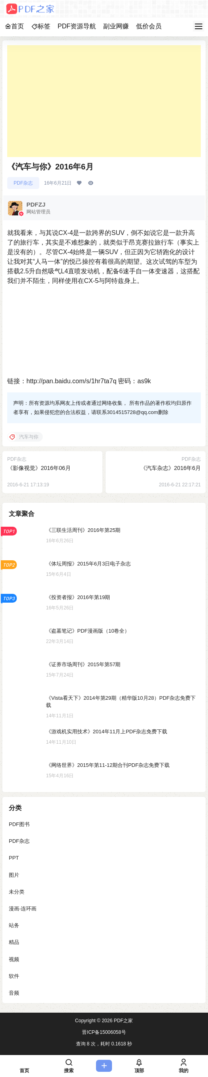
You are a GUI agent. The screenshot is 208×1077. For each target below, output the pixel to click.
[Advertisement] (104, 101)
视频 (14, 959)
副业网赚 (116, 26)
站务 (14, 925)
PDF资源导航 (77, 26)
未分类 (16, 892)
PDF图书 (19, 824)
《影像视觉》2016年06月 (39, 468)
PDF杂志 (23, 183)
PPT (14, 858)
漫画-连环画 (22, 909)
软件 (14, 976)
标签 (40, 26)
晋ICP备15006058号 (104, 1032)
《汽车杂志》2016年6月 (170, 468)
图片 (14, 875)
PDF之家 (122, 1020)
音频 (14, 993)
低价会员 (149, 26)
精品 (14, 942)
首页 (14, 26)
